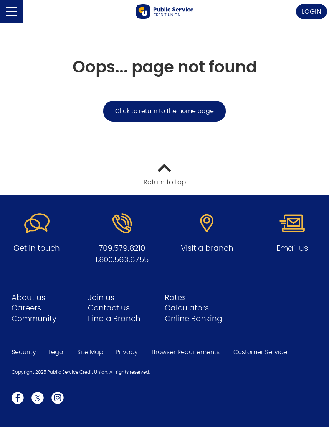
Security (24, 352)
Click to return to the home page (164, 111)
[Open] (11, 11)
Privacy (127, 352)
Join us (101, 298)
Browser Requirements (186, 352)
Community (34, 319)
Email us (292, 248)
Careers (26, 308)
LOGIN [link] (312, 11)
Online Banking (193, 319)
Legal (56, 352)
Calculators (187, 308)
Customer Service (260, 352)
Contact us (109, 308)
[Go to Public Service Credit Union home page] (164, 11)
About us (28, 298)
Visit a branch (207, 248)
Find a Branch (114, 319)
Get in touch (36, 248)
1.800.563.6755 (122, 260)
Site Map (90, 352)
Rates (175, 298)
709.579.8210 (122, 248)
